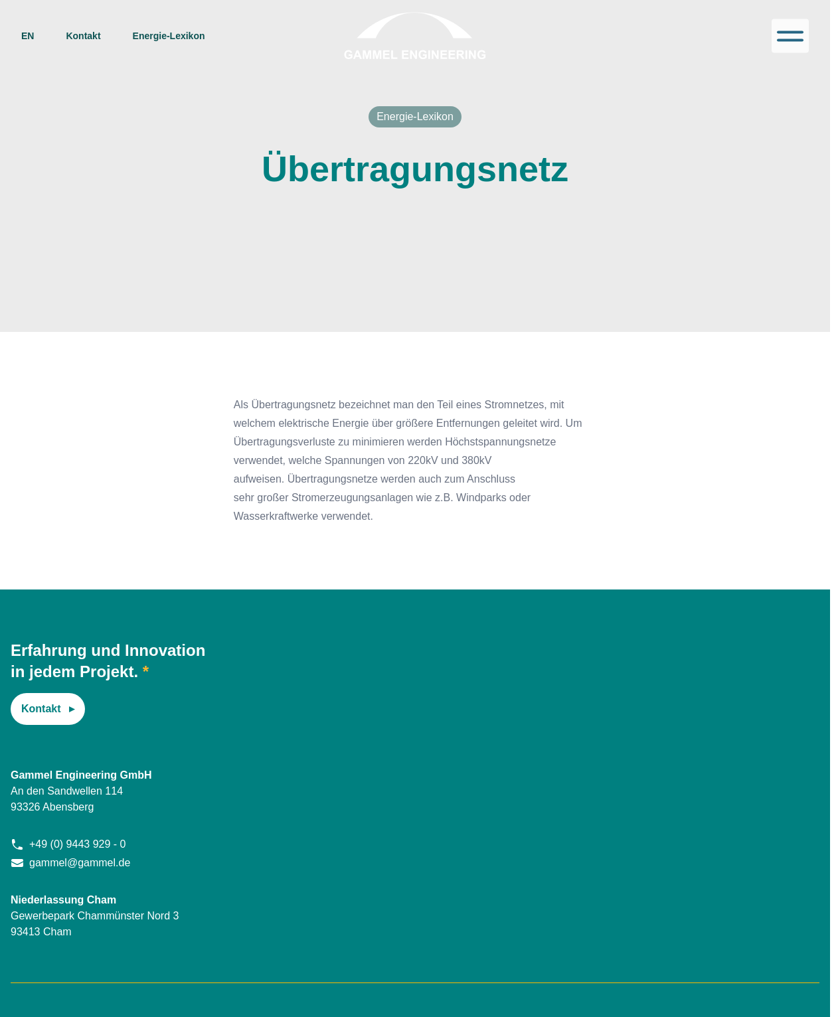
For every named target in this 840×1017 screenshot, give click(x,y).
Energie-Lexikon (169, 36)
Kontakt (83, 36)
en (27, 36)
